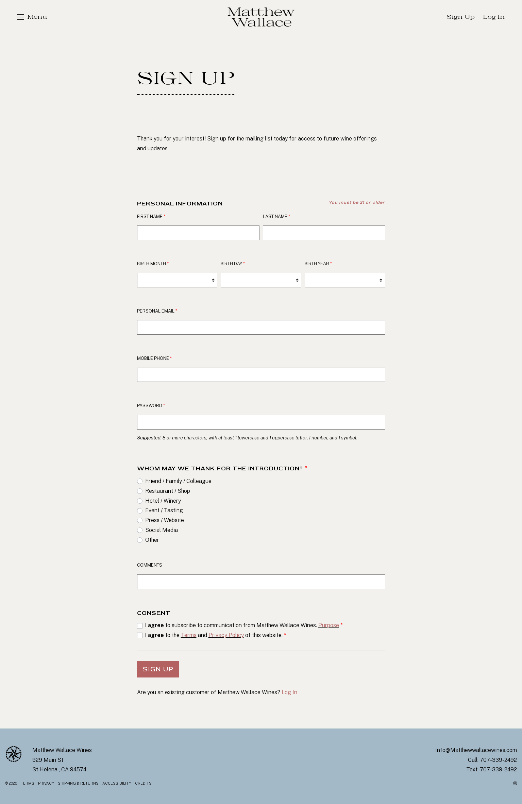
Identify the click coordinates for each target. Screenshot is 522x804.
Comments (149, 565)
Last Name (276, 216)
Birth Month (153, 263)
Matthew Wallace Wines (261, 17)
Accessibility (117, 783)
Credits (143, 783)
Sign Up (158, 669)
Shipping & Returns (79, 783)
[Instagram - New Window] (515, 783)
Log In (289, 692)
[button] (32, 17)
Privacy (46, 783)
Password (151, 405)
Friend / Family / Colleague (178, 481)
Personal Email (157, 311)
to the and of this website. (215, 635)
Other (152, 540)
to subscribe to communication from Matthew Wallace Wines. (244, 625)
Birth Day (233, 263)
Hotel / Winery (163, 501)
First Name (151, 216)
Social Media (161, 530)
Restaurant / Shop (167, 491)
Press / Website (164, 520)
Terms (189, 635)
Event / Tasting (164, 510)
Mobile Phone (154, 358)
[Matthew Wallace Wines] (13, 754)
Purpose (328, 625)
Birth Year (318, 263)
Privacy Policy (226, 635)
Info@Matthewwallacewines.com (476, 750)
